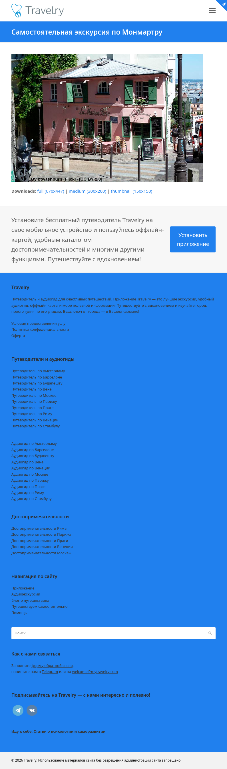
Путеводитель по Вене (31, 389)
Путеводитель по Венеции (35, 420)
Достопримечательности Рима (39, 528)
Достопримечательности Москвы (41, 552)
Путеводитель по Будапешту (37, 383)
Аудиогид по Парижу (30, 480)
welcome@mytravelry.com (95, 671)
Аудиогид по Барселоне (32, 449)
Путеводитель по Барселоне (36, 377)
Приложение (23, 588)
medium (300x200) (87, 191)
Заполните (42, 665)
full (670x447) (50, 191)
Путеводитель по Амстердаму (38, 370)
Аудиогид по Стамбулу (31, 498)
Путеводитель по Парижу (34, 401)
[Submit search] (210, 633)
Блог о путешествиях (30, 600)
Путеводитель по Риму (31, 413)
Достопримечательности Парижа (41, 534)
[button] (212, 10)
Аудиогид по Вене (27, 462)
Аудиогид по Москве (29, 474)
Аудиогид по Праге (28, 486)
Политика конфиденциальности (40, 329)
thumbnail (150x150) (131, 191)
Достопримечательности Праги (39, 540)
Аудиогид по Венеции (31, 468)
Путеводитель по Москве (34, 395)
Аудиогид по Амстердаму (34, 443)
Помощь (19, 612)
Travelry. (30, 760)
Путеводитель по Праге (32, 407)
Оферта (18, 335)
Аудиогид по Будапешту (32, 455)
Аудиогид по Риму (27, 492)
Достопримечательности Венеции (42, 546)
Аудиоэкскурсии (25, 594)
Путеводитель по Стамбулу (35, 426)
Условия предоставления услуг (39, 323)
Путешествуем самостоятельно (39, 606)
